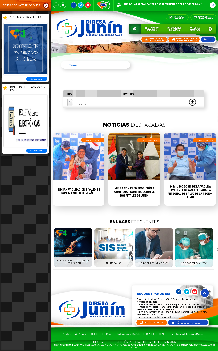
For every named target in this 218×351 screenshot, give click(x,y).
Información (152, 29)
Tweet (73, 65)
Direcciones (174, 29)
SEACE (162, 334)
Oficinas (195, 29)
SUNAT (108, 334)
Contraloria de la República (129, 334)
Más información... (37, 79)
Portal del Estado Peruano (74, 334)
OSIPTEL (95, 334)
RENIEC (150, 334)
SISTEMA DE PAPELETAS (25, 17)
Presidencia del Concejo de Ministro (187, 334)
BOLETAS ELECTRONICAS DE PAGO (28, 88)
